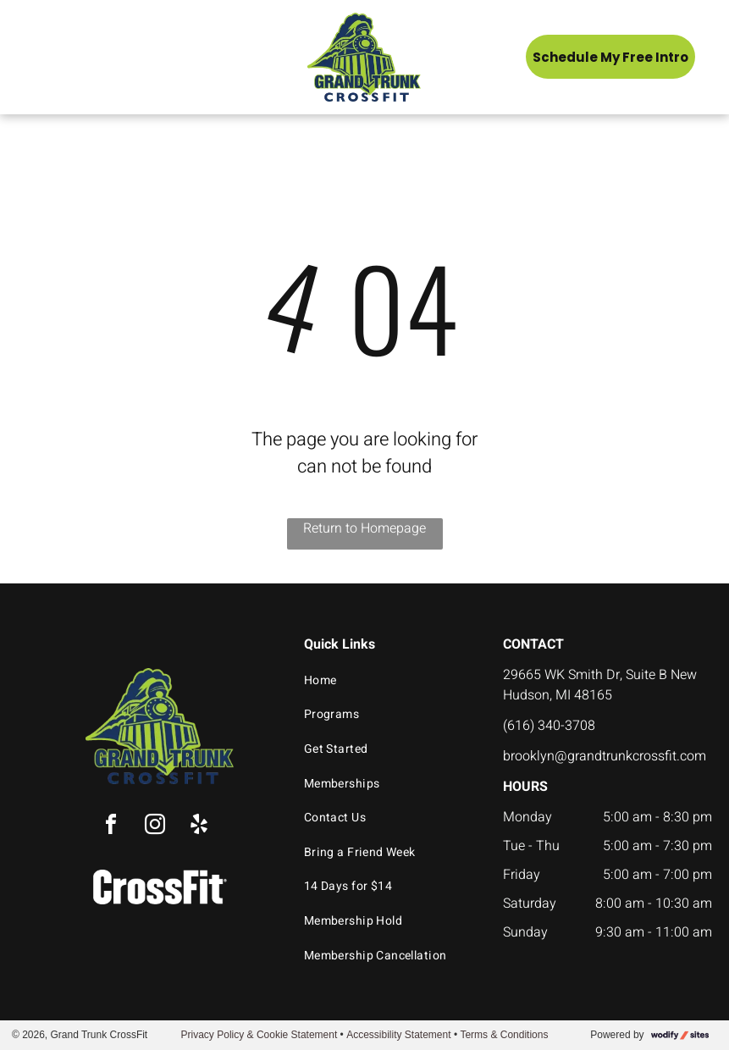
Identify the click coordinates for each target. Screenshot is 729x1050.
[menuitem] (388, 680)
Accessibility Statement (398, 1035)
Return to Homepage (364, 528)
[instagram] (155, 827)
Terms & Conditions (504, 1035)
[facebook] (111, 827)
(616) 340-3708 (549, 726)
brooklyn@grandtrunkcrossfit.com (604, 756)
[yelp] (199, 827)
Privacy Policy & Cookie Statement (259, 1035)
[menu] (37, 57)
